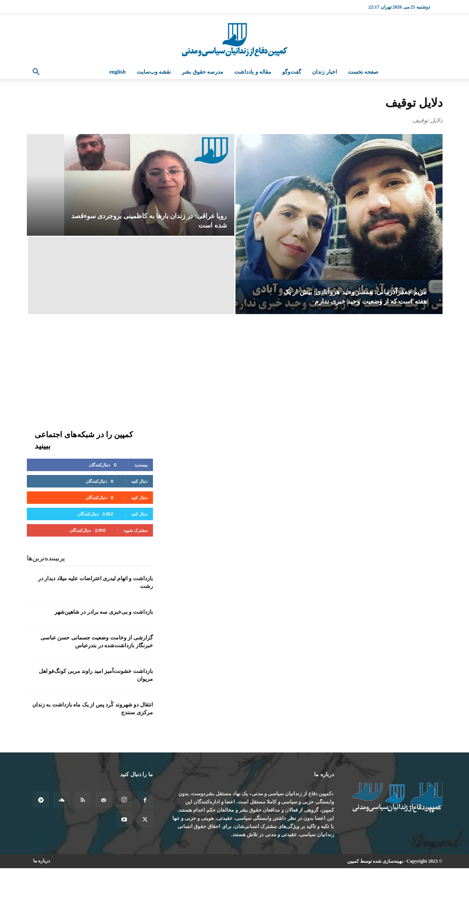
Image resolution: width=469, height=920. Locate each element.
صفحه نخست (363, 72)
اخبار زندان (324, 72)
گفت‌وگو (291, 72)
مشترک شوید (135, 530)
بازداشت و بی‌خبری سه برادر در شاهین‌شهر (103, 612)
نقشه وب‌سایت (154, 72)
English (117, 72)
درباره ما (41, 860)
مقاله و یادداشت (252, 72)
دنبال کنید (139, 481)
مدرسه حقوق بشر (202, 72)
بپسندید (141, 465)
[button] (36, 72)
